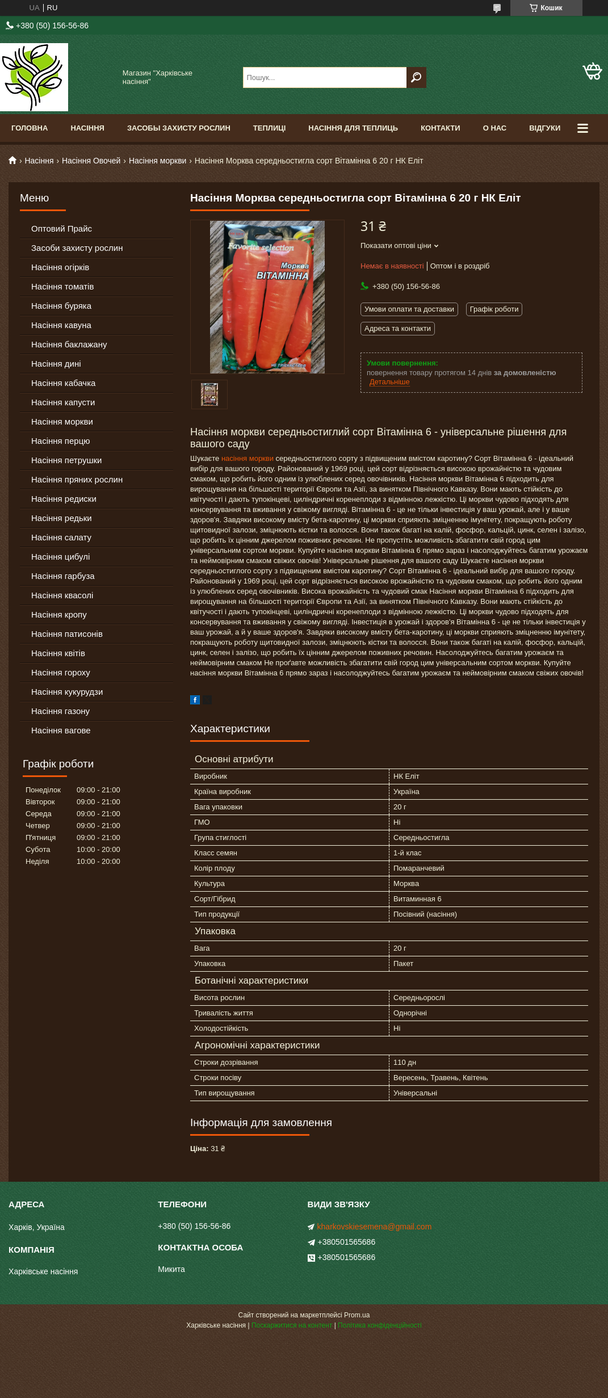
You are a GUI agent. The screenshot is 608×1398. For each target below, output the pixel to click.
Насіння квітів (58, 653)
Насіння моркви (158, 160)
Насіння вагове (61, 730)
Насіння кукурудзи (67, 691)
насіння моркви (247, 458)
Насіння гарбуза (63, 576)
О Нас (495, 128)
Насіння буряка (61, 305)
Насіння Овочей (91, 160)
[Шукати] (416, 77)
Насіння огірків (60, 267)
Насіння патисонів (67, 634)
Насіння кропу (59, 614)
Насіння (87, 128)
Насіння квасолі (62, 595)
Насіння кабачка (63, 383)
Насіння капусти (63, 402)
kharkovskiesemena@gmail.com (374, 1226)
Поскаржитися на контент (291, 1325)
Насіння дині (56, 363)
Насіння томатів (62, 286)
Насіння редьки (61, 518)
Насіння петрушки (66, 460)
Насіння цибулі (60, 556)
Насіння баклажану (69, 344)
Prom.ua (357, 1315)
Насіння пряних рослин (77, 479)
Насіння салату (61, 537)
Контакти (440, 128)
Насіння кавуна (61, 325)
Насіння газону (60, 711)
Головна (29, 128)
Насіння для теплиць (353, 128)
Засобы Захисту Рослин (178, 128)
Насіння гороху (60, 672)
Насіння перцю (60, 441)
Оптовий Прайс (61, 228)
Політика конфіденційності (380, 1325)
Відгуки (544, 128)
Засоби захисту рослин (77, 248)
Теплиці (269, 128)
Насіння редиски (64, 498)
